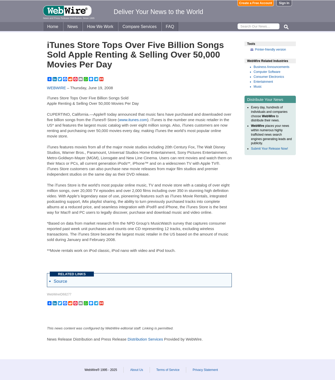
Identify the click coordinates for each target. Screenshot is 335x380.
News (72, 26)
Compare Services (139, 26)
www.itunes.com (133, 120)
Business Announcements (271, 67)
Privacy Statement (205, 370)
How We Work (100, 26)
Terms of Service (167, 370)
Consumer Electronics (269, 77)
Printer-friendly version (270, 49)
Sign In (284, 3)
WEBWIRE (56, 88)
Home (52, 26)
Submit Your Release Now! (269, 148)
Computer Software (267, 72)
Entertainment (263, 82)
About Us (136, 370)
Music (258, 86)
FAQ (170, 26)
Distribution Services (145, 339)
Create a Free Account (255, 3)
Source (60, 281)
